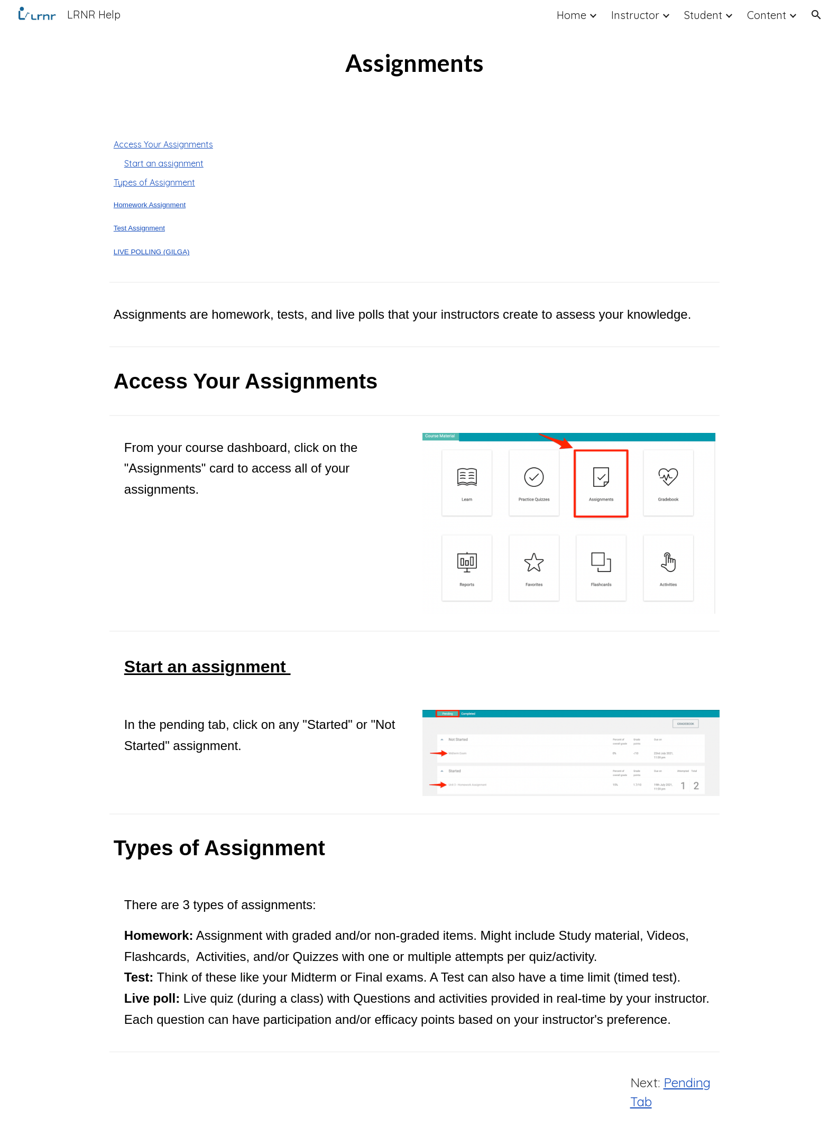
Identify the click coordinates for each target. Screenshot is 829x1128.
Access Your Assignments (163, 144)
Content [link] (766, 15)
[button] (816, 14)
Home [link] (571, 15)
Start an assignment (164, 163)
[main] (414, 63)
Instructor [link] (635, 15)
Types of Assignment (154, 182)
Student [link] (703, 15)
